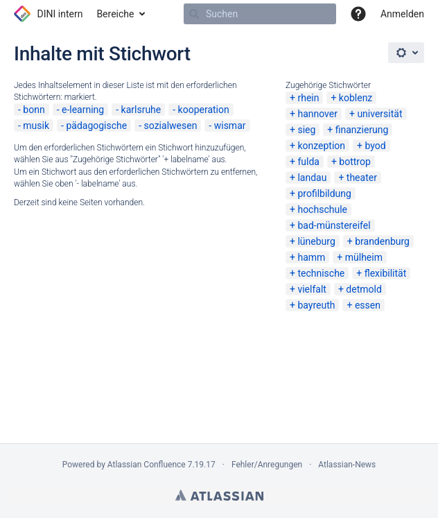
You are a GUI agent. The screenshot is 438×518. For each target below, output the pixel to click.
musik (36, 125)
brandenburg (382, 241)
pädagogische (96, 125)
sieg (306, 129)
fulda (308, 161)
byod (375, 145)
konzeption (321, 145)
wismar (230, 125)
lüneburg (316, 241)
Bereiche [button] (115, 13)
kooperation (203, 109)
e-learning (83, 109)
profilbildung (324, 193)
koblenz (355, 97)
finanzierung (362, 129)
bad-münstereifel (333, 225)
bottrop (354, 161)
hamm (311, 257)
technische (320, 273)
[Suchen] (194, 13)
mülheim (364, 257)
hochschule (322, 209)
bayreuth (316, 305)
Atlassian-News (347, 464)
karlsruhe (141, 109)
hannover (317, 113)
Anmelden (402, 13)
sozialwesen (171, 125)
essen (367, 305)
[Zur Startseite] (48, 14)
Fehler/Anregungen (266, 464)
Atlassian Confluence (146, 464)
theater (362, 177)
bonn (33, 109)
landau (311, 177)
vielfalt (311, 289)
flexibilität (386, 273)
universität (379, 113)
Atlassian (219, 495)
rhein (308, 97)
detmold (363, 289)
